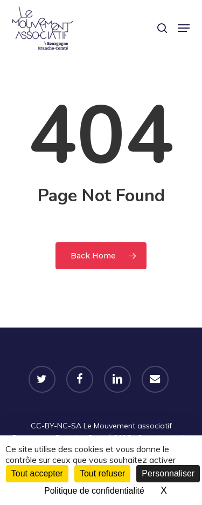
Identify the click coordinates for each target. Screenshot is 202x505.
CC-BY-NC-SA (56, 426)
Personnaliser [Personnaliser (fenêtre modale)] (168, 473)
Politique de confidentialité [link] (94, 490)
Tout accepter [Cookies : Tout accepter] (37, 473)
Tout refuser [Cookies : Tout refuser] (102, 473)
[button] (184, 28)
